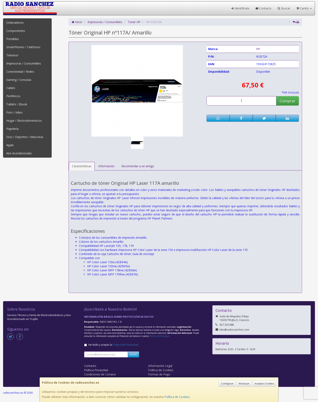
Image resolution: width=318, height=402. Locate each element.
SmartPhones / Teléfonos (23, 47)
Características (81, 166)
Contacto (263, 8)
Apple (10, 145)
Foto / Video (14, 112)
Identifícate (240, 8)
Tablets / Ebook (16, 104)
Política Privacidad (96, 370)
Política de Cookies (177, 397)
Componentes (15, 31)
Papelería (12, 129)
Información (106, 166)
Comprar (287, 100)
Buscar (284, 8)
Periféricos (13, 96)
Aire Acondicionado (19, 153)
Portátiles (12, 39)
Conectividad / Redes (20, 71)
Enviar (133, 354)
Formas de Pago (159, 374)
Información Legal (160, 366)
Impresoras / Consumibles (23, 63)
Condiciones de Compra (100, 374)
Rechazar (244, 383)
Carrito (304, 8)
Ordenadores (15, 22)
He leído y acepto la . (113, 344)
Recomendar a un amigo (137, 166)
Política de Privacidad (159, 336)
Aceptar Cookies (264, 383)
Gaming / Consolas (18, 80)
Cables (10, 88)
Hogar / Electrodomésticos (24, 120)
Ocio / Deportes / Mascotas (24, 137)
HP (258, 49)
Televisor (12, 55)
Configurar (227, 383)
